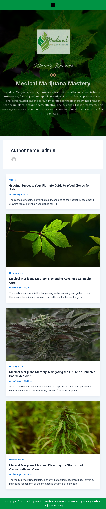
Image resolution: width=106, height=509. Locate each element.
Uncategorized (16, 273)
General (13, 180)
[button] (53, 5)
